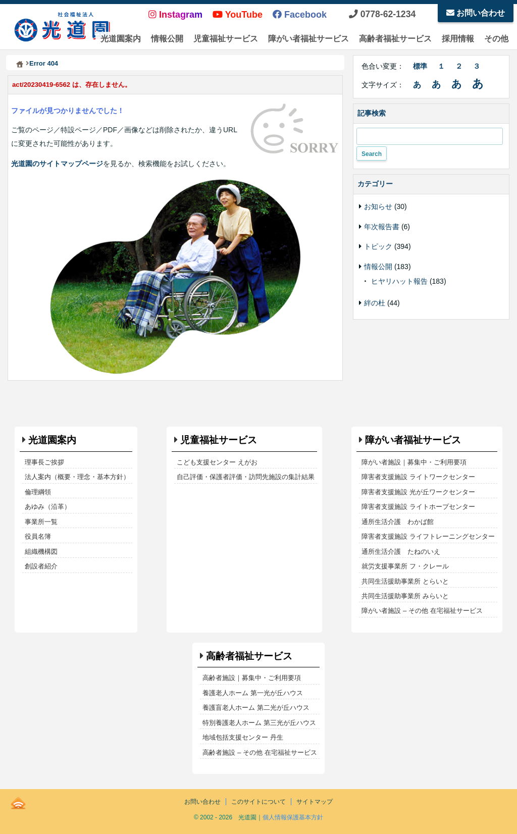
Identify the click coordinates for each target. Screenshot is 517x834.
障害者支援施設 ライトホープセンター (418, 506)
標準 (420, 66)
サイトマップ (314, 801)
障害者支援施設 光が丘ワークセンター (418, 492)
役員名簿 (38, 536)
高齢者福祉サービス (395, 38)
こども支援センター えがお (217, 462)
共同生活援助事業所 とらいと (405, 581)
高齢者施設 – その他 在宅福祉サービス (259, 752)
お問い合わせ (475, 13)
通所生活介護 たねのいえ (400, 551)
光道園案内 (120, 38)
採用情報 (458, 38)
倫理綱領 (38, 492)
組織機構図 (41, 551)
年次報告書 (381, 227)
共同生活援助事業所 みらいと (405, 596)
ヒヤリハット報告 (399, 281)
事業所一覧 (41, 522)
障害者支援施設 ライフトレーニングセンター (428, 536)
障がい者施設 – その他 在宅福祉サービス (421, 610)
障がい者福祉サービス (308, 38)
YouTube (238, 15)
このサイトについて (258, 801)
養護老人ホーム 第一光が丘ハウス (252, 693)
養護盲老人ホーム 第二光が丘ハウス (255, 707)
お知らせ (378, 206)
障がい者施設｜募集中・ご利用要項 (414, 462)
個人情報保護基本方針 (293, 817)
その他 (496, 38)
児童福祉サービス (225, 38)
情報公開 (167, 38)
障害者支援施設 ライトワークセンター (418, 477)
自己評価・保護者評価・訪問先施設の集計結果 (246, 477)
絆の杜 (374, 303)
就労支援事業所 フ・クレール (405, 566)
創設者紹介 (41, 566)
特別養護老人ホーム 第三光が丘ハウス (259, 722)
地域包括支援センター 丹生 (242, 737)
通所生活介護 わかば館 (397, 522)
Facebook (300, 15)
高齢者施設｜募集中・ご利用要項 (251, 678)
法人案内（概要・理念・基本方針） (77, 477)
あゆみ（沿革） (48, 506)
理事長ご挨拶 (44, 462)
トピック (378, 246)
